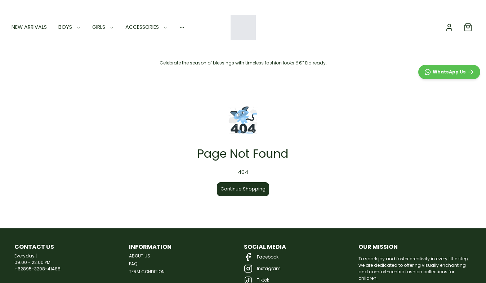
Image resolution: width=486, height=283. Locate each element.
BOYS (69, 27)
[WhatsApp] (449, 229)
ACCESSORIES (146, 27)
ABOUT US (139, 256)
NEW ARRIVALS (29, 27)
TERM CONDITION (147, 272)
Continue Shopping (243, 189)
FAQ (133, 264)
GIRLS (103, 27)
